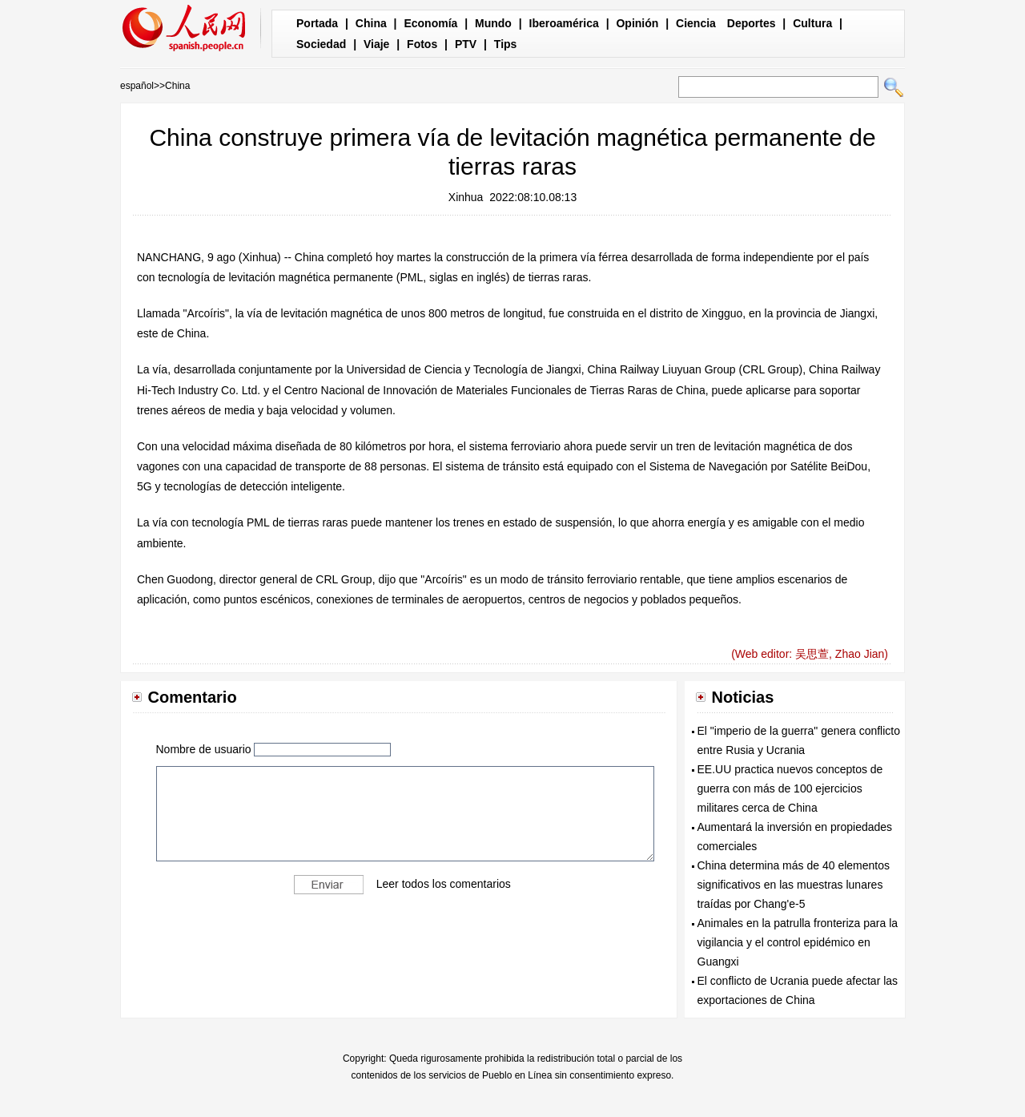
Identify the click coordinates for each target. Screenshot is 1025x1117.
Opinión (637, 23)
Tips (505, 44)
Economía (430, 23)
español (137, 85)
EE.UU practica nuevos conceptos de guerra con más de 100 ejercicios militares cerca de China (790, 788)
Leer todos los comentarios (443, 883)
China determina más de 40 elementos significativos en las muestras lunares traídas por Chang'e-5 (793, 884)
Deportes (751, 23)
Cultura (812, 23)
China (371, 23)
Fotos (422, 44)
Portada (317, 23)
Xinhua (466, 197)
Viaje (376, 44)
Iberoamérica (564, 23)
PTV (465, 44)
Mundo (493, 23)
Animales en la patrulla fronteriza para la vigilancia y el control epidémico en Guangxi (797, 942)
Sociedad (321, 44)
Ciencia (696, 23)
